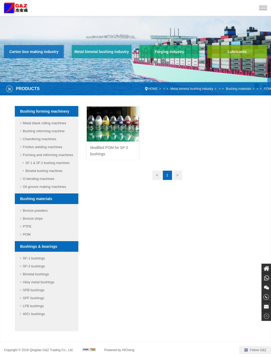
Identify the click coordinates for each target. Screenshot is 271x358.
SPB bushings (33, 290)
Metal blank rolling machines (44, 123)
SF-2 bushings (34, 266)
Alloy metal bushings (38, 282)
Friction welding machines (42, 147)
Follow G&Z (258, 350)
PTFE (27, 226)
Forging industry (169, 52)
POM (267, 89)
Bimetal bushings (36, 274)
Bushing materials (238, 89)
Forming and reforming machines (48, 155)
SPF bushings (33, 298)
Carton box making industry (33, 52)
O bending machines (38, 179)
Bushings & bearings (38, 246)
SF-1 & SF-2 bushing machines (47, 163)
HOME (153, 89)
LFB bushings (33, 306)
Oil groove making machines (44, 187)
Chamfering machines (39, 139)
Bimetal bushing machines (43, 171)
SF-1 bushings (34, 258)
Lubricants (237, 52)
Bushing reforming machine (44, 131)
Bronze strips (33, 218)
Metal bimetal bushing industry (101, 52)
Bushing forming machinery (44, 111)
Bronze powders (35, 211)
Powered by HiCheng (119, 350)
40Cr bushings (34, 314)
